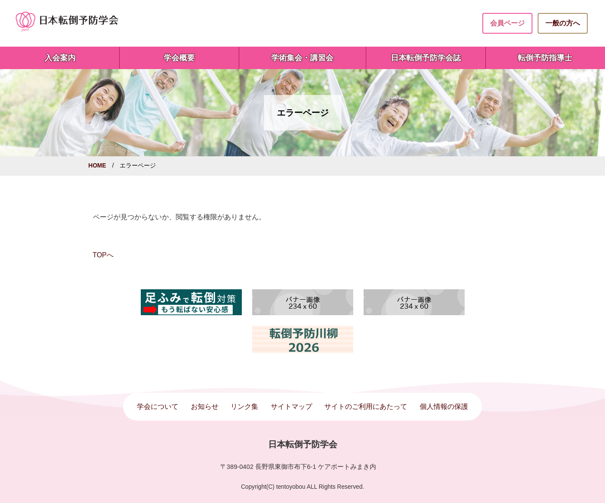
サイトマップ (291, 406)
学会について (157, 406)
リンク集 (244, 406)
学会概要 (179, 58)
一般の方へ (562, 23)
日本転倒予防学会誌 (426, 58)
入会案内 (60, 58)
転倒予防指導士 (545, 58)
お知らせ (205, 406)
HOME (97, 165)
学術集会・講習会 (302, 58)
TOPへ (103, 255)
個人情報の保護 (444, 406)
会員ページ (507, 23)
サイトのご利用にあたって (365, 406)
